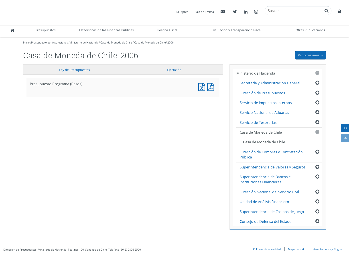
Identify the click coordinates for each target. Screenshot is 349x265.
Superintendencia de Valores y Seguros (273, 167)
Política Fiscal (167, 30)
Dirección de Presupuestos (262, 93)
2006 (170, 42)
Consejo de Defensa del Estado (266, 221)
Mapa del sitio (296, 249)
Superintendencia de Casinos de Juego (272, 211)
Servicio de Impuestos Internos (266, 102)
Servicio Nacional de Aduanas (264, 112)
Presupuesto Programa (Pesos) (202, 86)
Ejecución (174, 70)
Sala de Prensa (204, 12)
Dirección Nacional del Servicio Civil (269, 192)
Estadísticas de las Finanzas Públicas (106, 30)
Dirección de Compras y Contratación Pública (271, 155)
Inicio (26, 42)
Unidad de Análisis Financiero (264, 201)
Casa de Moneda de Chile (116, 42)
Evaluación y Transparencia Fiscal (236, 30)
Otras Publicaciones (310, 30)
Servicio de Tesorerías (258, 122)
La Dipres (182, 12)
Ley (74, 70)
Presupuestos (45, 30)
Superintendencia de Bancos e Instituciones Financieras (265, 179)
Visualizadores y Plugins (327, 249)
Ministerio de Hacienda (83, 42)
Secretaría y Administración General (270, 83)
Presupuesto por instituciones (49, 42)
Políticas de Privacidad (267, 249)
